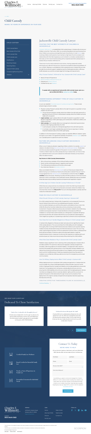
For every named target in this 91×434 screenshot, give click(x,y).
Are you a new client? (60, 365)
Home (46, 410)
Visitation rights (77, 135)
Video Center (59, 410)
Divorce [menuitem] (45, 4)
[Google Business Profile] (79, 410)
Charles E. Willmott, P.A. (45, 49)
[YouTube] (85, 410)
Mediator (54, 83)
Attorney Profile (49, 413)
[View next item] (72, 330)
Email (72, 361)
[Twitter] (75, 410)
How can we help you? (60, 370)
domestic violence (60, 167)
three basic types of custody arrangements (62, 104)
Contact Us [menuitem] (59, 4)
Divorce (47, 415)
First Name (57, 356)
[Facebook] (72, 410)
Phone (56, 361)
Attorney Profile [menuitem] (37, 4)
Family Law (48, 418)
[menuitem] (18, 48)
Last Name (73, 356)
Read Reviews (81, 330)
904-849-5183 (78, 5)
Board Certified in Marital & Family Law (51, 79)
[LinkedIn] (82, 410)
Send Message (70, 391)
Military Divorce (52, 81)
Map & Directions (29, 414)
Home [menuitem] (29, 4)
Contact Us (59, 415)
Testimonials (59, 413)
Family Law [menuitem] (52, 4)
